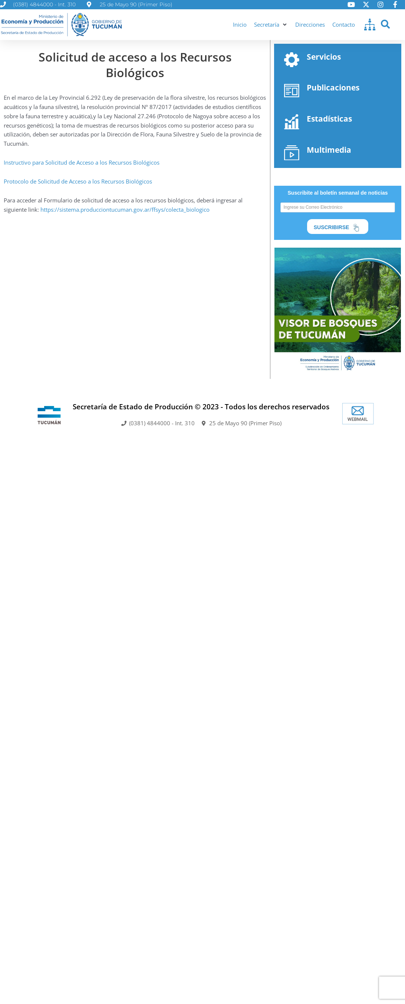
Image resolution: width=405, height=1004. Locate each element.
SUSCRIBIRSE (338, 227)
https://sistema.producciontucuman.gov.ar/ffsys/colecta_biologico (125, 209)
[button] (271, 24)
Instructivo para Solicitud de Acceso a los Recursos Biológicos (81, 162)
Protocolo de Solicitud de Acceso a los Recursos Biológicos (78, 181)
